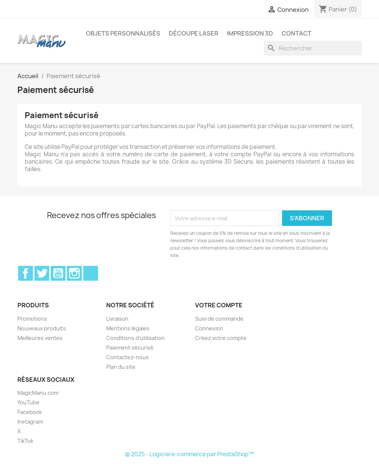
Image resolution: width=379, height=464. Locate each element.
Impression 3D (250, 33)
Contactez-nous (127, 357)
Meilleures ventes (40, 337)
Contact (296, 33)
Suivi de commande (219, 318)
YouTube (58, 273)
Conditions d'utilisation (135, 337)
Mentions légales (128, 328)
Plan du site (120, 366)
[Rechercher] (313, 48)
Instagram (74, 273)
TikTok (90, 273)
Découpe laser (193, 33)
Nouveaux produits (41, 328)
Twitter (41, 273)
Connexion (209, 328)
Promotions (32, 318)
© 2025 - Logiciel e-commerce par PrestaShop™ (189, 454)
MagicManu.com (37, 392)
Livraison (117, 318)
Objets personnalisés (123, 33)
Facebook (25, 273)
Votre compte (218, 305)
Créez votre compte (220, 337)
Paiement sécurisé (130, 347)
